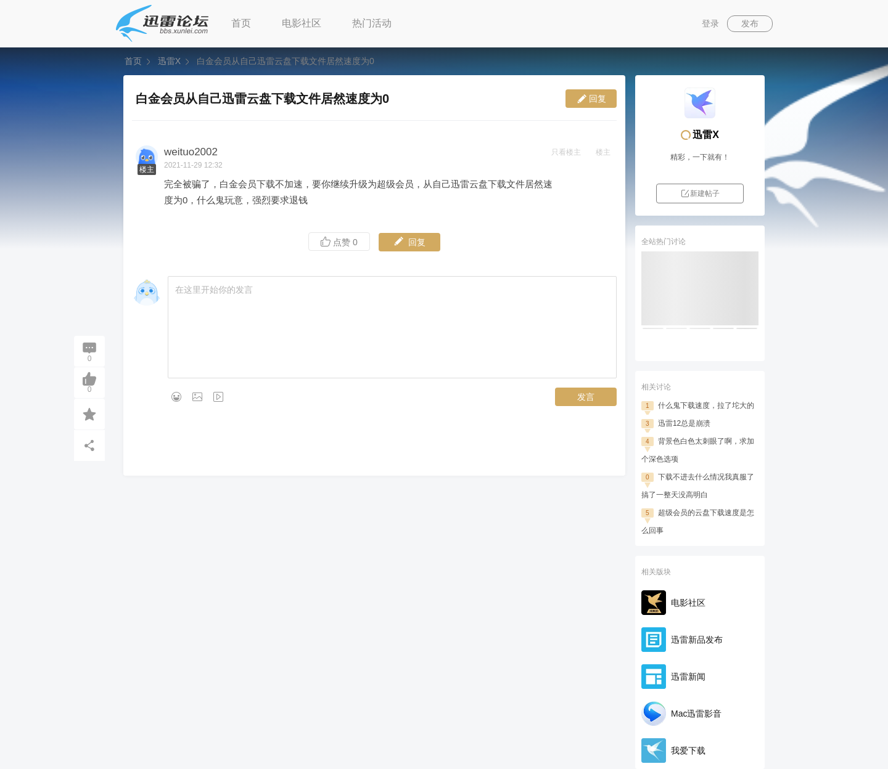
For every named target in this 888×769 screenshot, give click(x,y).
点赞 (339, 242)
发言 (585, 397)
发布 (749, 23)
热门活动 (372, 23)
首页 (241, 23)
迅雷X (169, 61)
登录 (710, 23)
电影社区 (301, 23)
